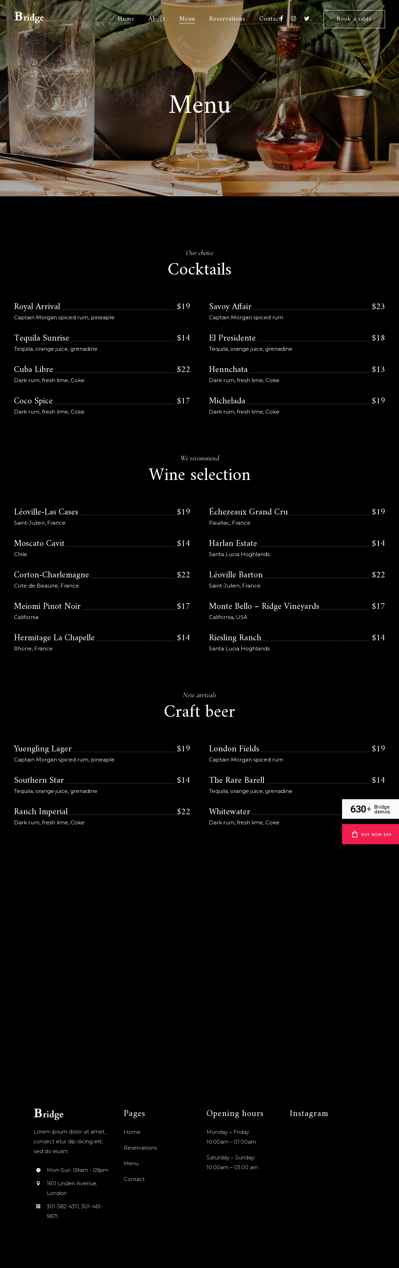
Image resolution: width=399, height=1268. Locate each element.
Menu (131, 1163)
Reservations (140, 1147)
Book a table (354, 19)
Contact (134, 1179)
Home (132, 1132)
